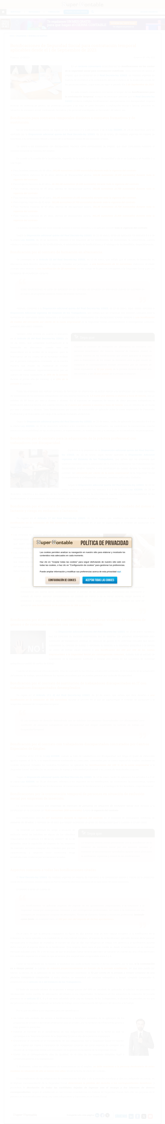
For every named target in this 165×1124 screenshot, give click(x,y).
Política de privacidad (104, 543)
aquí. (119, 571)
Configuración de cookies (62, 580)
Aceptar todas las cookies (100, 580)
